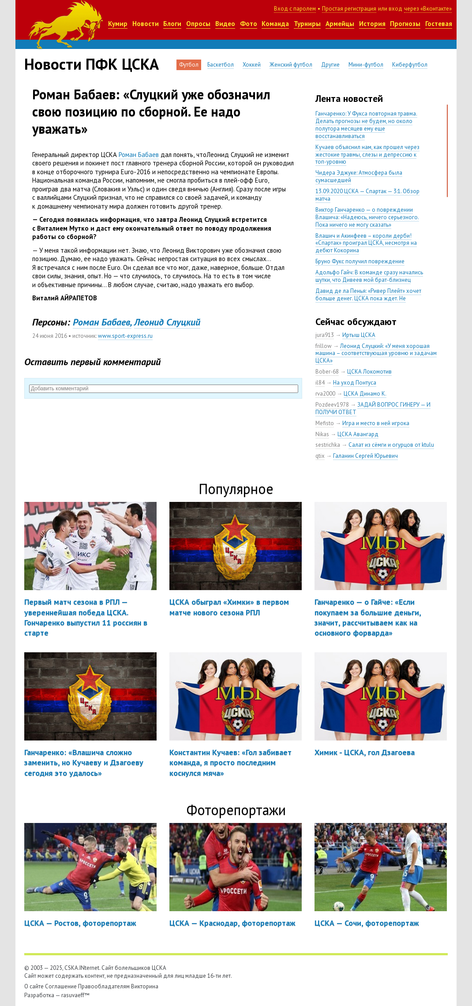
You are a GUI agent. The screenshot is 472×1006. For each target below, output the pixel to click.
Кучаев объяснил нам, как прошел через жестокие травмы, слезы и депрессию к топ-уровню (367, 154)
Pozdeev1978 (332, 404)
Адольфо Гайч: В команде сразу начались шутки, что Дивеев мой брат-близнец (369, 276)
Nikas (322, 434)
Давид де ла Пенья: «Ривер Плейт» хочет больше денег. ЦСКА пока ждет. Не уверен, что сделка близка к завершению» (369, 298)
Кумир (117, 23)
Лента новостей (349, 98)
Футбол (189, 64)
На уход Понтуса (354, 382)
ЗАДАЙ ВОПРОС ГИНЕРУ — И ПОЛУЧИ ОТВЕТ (373, 408)
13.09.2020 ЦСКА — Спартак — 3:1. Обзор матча (367, 194)
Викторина (144, 986)
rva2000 (325, 393)
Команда (275, 23)
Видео (225, 23)
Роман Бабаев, (102, 322)
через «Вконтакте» (428, 8)
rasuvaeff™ (75, 995)
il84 (320, 382)
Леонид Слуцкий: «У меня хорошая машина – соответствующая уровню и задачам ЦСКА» (376, 353)
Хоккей (252, 64)
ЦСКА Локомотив (369, 371)
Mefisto (324, 423)
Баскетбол (220, 64)
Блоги (172, 23)
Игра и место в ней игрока (375, 423)
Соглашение (61, 986)
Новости (145, 23)
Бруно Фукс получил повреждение (360, 261)
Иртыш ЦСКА (358, 335)
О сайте (34, 986)
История (372, 23)
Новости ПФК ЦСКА (91, 64)
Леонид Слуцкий (167, 322)
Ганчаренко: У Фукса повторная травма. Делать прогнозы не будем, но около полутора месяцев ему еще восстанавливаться (366, 125)
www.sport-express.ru (125, 336)
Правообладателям (104, 986)
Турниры (307, 23)
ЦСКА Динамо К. (365, 393)
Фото (248, 23)
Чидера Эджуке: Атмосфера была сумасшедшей (358, 176)
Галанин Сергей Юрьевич (365, 456)
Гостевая (438, 23)
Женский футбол (291, 64)
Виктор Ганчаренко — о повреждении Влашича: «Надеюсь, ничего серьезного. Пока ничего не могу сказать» (367, 217)
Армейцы (340, 23)
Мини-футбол (365, 64)
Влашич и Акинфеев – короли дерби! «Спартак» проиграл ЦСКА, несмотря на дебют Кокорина (366, 243)
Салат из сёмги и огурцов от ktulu (391, 445)
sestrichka (327, 445)
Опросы (198, 23)
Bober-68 (327, 371)
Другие (330, 64)
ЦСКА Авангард (357, 434)
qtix (320, 456)
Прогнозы (405, 23)
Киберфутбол (409, 64)
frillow (323, 346)
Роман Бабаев (139, 154)
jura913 (324, 335)
